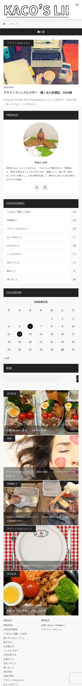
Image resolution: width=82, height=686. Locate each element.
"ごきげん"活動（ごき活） (42, 212)
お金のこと (9, 659)
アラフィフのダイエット (19, 528)
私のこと (42, 271)
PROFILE (8, 625)
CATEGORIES (10, 629)
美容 (9, 438)
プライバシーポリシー (51, 629)
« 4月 (6, 358)
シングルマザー (42, 254)
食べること (42, 279)
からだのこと (42, 246)
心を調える (9, 646)
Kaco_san (41, 162)
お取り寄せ (9, 676)
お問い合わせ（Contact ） (53, 625)
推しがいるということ (14, 638)
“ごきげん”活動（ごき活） (16, 634)
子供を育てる (10, 655)
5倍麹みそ (42, 220)
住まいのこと (42, 262)
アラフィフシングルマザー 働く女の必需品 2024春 (38, 92)
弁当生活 (11, 393)
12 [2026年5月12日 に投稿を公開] (19, 334)
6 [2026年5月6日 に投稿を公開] (30, 326)
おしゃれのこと (42, 237)
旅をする (8, 642)
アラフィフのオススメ (18, 43)
